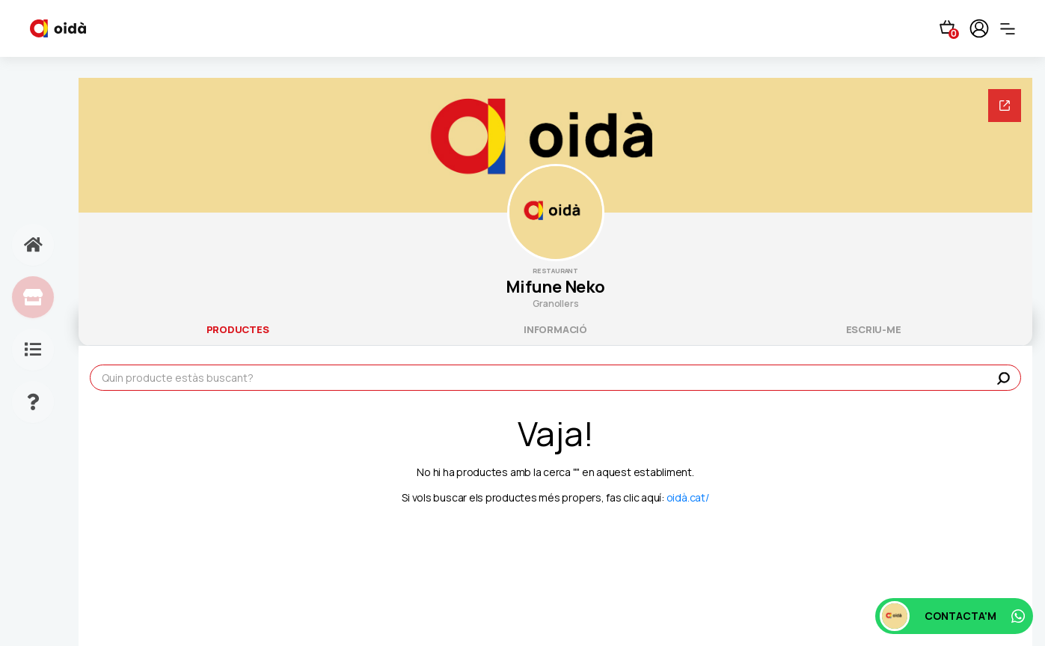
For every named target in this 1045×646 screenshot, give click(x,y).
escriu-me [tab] (873, 329)
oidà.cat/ (687, 497)
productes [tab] (237, 329)
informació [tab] (555, 329)
